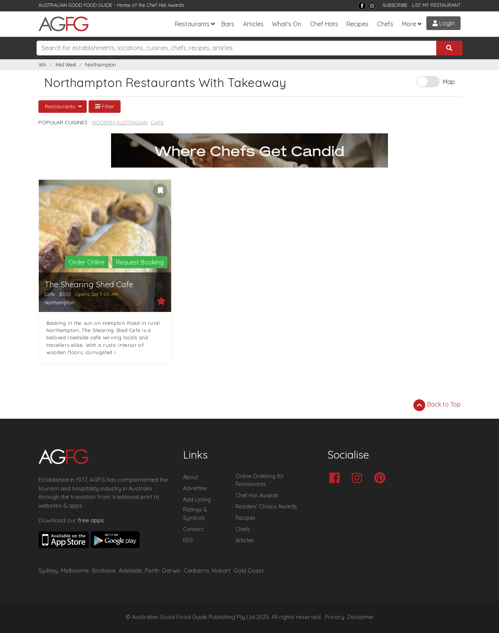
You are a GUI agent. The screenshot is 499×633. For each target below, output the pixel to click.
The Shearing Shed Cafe (88, 284)
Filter (104, 106)
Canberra (196, 570)
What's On (286, 24)
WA (42, 65)
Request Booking (140, 262)
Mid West (66, 65)
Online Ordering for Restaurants (259, 480)
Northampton (100, 65)
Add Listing (197, 499)
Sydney (48, 570)
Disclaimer (360, 617)
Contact (193, 529)
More (409, 24)
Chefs (385, 24)
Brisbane (104, 570)
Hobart (221, 570)
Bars (227, 24)
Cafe (157, 122)
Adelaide (130, 570)
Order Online (87, 262)
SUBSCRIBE (394, 5)
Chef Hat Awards (165, 5)
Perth (152, 570)
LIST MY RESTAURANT (436, 5)
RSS (188, 540)
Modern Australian (120, 122)
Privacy (334, 617)
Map (449, 81)
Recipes (357, 24)
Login (443, 23)
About (190, 477)
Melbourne (75, 570)
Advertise (195, 488)
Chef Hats (324, 24)
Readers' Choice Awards (266, 506)
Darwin (171, 570)
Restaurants (192, 24)
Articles (253, 24)
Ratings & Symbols (195, 513)
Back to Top (437, 405)
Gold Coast (249, 570)
